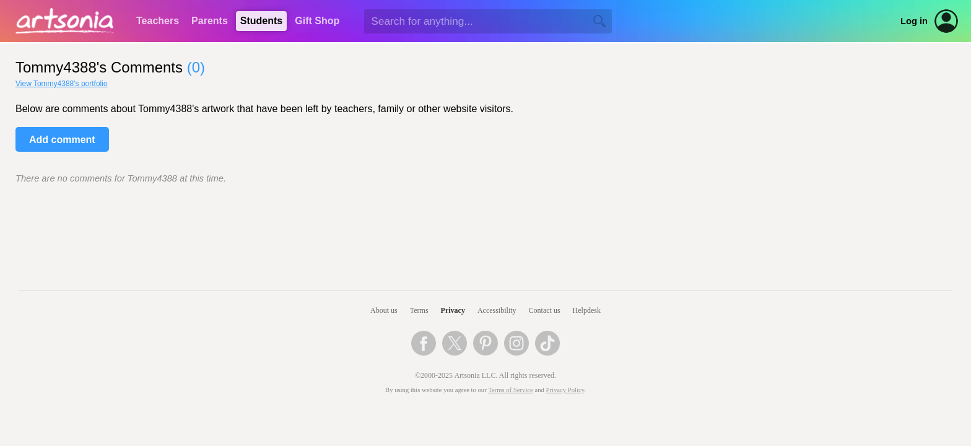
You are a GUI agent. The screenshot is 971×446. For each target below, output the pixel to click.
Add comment (62, 139)
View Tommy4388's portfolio (61, 83)
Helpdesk (587, 310)
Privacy (453, 310)
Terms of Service (510, 390)
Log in (914, 21)
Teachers (157, 20)
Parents (209, 20)
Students (261, 20)
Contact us (544, 310)
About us (384, 310)
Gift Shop (317, 20)
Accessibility (496, 310)
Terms (419, 310)
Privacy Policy (565, 390)
